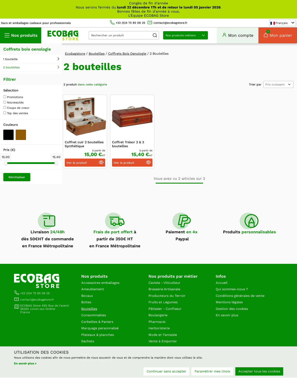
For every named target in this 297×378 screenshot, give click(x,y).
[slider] (5, 164)
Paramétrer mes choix (212, 371)
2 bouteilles (11, 68)
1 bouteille (10, 59)
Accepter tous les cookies (259, 371)
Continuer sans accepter (166, 371)
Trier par (255, 85)
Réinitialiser (16, 177)
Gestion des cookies (232, 309)
